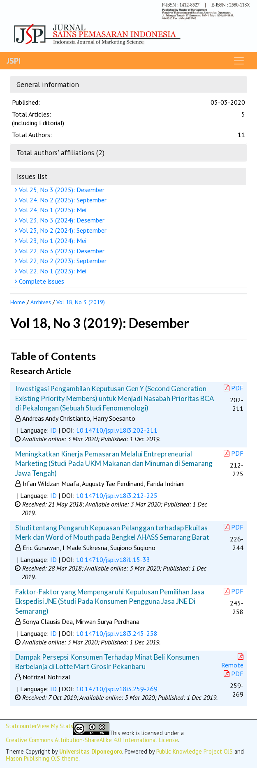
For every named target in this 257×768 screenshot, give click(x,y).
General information (47, 84)
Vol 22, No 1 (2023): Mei (51, 271)
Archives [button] (40, 302)
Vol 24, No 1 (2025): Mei (51, 210)
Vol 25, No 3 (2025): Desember (60, 190)
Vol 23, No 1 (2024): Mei (51, 240)
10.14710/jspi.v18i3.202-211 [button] (116, 430)
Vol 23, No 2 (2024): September (62, 230)
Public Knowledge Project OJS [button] (194, 751)
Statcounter (21, 726)
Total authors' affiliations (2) (60, 152)
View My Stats (55, 726)
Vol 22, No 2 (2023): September (62, 261)
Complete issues (40, 281)
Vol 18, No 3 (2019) (80, 302)
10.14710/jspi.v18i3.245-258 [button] (116, 633)
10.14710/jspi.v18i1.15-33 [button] (113, 559)
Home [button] (17, 302)
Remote (233, 661)
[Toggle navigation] (238, 61)
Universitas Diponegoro (90, 751)
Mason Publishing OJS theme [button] (42, 758)
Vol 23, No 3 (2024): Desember (60, 220)
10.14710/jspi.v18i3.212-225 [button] (116, 495)
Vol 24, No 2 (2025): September (62, 200)
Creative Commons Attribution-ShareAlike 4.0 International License (92, 739)
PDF (233, 388)
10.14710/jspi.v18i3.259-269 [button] (116, 689)
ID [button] (53, 430)
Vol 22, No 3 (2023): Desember (60, 251)
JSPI (14, 60)
